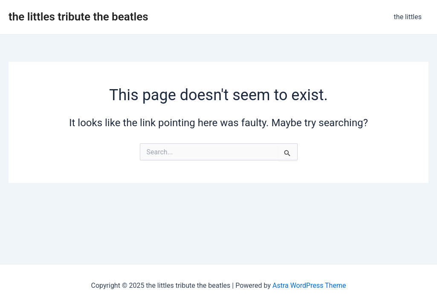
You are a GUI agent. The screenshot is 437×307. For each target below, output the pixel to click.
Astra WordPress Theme (309, 285)
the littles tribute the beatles (78, 16)
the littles (408, 17)
